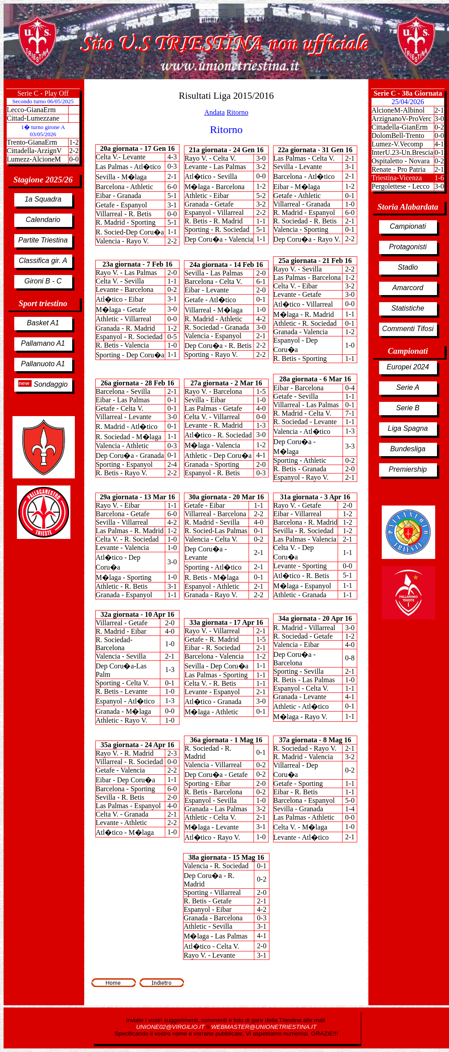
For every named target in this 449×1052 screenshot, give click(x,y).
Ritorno (238, 112)
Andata (214, 112)
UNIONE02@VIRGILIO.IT (171, 1027)
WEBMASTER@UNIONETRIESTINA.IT (263, 1027)
